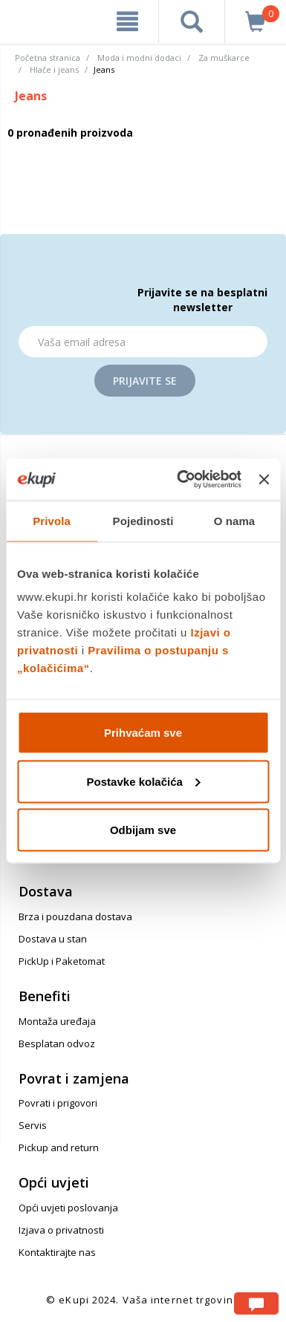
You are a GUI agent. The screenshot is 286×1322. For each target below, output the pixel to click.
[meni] (127, 21)
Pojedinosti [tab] (143, 520)
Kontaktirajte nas (57, 1252)
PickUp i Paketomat (62, 961)
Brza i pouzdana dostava (75, 916)
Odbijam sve (143, 830)
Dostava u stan (53, 938)
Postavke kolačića (144, 781)
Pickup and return (59, 1147)
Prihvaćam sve (143, 732)
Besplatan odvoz (57, 1043)
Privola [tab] (52, 520)
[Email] (143, 341)
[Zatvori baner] (264, 479)
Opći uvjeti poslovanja (68, 1207)
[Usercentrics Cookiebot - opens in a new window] (181, 479)
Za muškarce (224, 57)
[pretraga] (191, 21)
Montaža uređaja (57, 1021)
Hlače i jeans (54, 69)
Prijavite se (145, 381)
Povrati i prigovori (58, 1103)
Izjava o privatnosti (61, 1230)
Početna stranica (47, 57)
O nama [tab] (235, 520)
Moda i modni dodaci (139, 57)
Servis (33, 1125)
